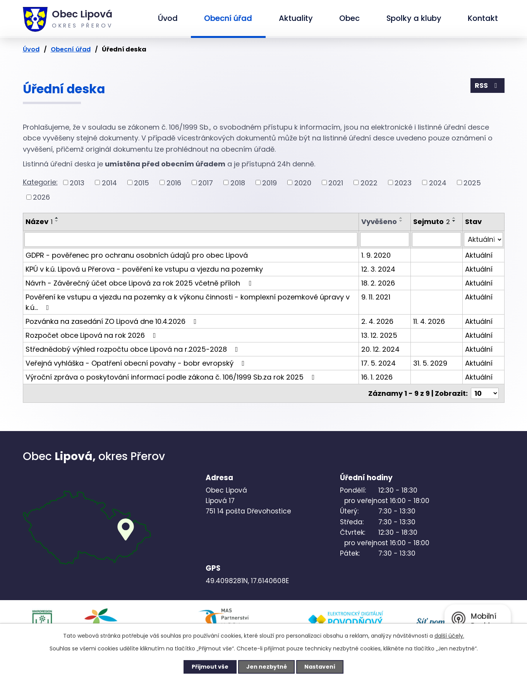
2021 (335, 182)
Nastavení (320, 667)
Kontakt (483, 18)
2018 (237, 182)
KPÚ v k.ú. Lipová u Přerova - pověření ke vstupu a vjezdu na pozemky (144, 269)
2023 (403, 182)
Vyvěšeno (379, 221)
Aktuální (479, 255)
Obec (349, 18)
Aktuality (296, 18)
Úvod (168, 18)
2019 (269, 182)
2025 (472, 182)
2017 (205, 182)
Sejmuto (431, 221)
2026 (41, 197)
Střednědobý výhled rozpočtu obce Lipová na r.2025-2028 (133, 349)
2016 (174, 182)
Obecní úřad (228, 18)
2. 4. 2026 (377, 321)
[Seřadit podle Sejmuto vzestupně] (454, 217)
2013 (77, 182)
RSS (487, 86)
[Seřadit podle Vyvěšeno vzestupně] (401, 217)
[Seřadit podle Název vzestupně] (57, 217)
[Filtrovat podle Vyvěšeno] (384, 239)
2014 (109, 182)
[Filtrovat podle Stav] (483, 239)
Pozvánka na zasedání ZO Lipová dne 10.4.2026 (113, 321)
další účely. (449, 636)
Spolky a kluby (413, 18)
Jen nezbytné (266, 667)
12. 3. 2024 (378, 269)
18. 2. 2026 (378, 283)
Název (39, 221)
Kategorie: (40, 182)
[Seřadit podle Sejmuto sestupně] (454, 220)
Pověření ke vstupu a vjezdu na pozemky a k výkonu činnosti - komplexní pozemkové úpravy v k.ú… (188, 302)
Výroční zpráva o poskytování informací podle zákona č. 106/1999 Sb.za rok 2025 (172, 377)
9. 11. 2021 (375, 297)
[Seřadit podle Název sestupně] (57, 220)
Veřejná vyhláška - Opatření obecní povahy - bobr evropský (137, 363)
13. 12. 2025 (379, 335)
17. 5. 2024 (378, 363)
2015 (141, 182)
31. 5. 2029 (430, 363)
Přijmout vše (210, 667)
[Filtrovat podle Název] (191, 239)
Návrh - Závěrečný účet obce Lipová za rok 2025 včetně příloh (140, 283)
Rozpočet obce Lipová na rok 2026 (92, 335)
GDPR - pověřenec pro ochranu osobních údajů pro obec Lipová (137, 255)
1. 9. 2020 (376, 255)
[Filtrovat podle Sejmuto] (436, 239)
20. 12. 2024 (380, 349)
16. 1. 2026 (377, 377)
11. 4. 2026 (429, 321)
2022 (369, 182)
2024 (437, 182)
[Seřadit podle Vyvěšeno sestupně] (401, 220)
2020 (302, 182)
